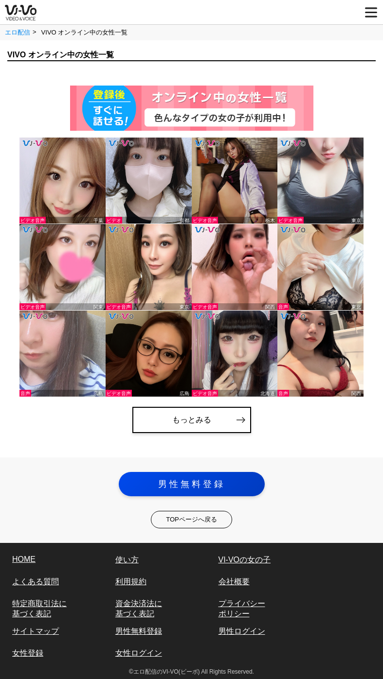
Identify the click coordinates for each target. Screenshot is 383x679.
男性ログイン (242, 631)
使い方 (127, 560)
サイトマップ (35, 631)
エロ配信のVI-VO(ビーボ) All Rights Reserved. (193, 671)
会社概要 (234, 581)
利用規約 (130, 581)
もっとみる (191, 420)
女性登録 (27, 653)
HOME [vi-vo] (24, 559)
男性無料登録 (191, 484)
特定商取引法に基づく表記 (39, 608)
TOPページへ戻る (191, 519)
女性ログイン (138, 653)
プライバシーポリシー (242, 608)
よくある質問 (35, 581)
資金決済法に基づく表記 (138, 608)
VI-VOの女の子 (245, 560)
